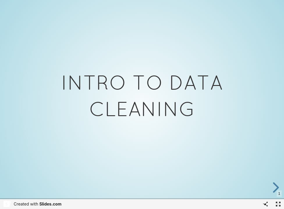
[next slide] (278, 187)
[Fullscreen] (278, 204)
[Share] (265, 204)
